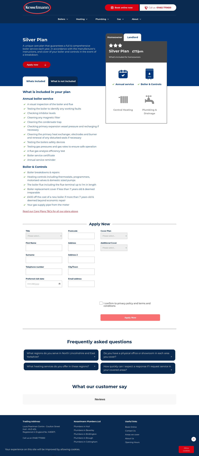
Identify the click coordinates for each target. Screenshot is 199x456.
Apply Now (130, 317)
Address (72, 243)
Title (28, 231)
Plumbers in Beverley (84, 413)
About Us (129, 422)
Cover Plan (106, 231)
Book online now (122, 7)
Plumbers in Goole (82, 429)
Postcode (72, 231)
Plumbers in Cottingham (85, 425)
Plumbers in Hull (82, 410)
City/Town (73, 267)
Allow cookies (186, 449)
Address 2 (73, 255)
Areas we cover (132, 418)
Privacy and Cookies (134, 433)
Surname (30, 255)
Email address (75, 279)
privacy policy (125, 303)
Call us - (158, 7)
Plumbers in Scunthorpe (85, 433)
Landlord (132, 37)
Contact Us (130, 414)
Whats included (35, 81)
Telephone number (35, 267)
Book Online (131, 410)
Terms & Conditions (134, 429)
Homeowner (114, 37)
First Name (31, 243)
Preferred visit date (35, 279)
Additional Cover (109, 243)
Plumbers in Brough (83, 421)
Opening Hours (132, 425)
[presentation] (119, 295)
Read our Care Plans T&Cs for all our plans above (50, 211)
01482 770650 (38, 421)
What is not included (63, 81)
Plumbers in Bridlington (85, 417)
